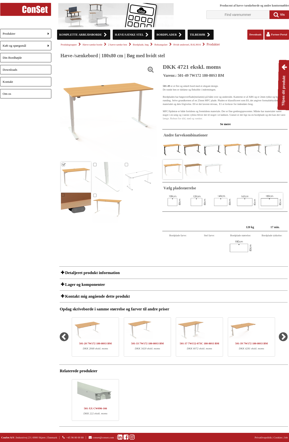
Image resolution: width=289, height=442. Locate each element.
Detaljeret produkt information (92, 272)
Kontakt (8, 81)
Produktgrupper (69, 44)
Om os (7, 94)
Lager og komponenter (84, 284)
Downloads (10, 69)
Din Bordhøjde (12, 57)
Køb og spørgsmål (27, 47)
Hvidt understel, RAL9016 (187, 44)
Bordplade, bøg (141, 44)
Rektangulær (160, 44)
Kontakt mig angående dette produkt (97, 296)
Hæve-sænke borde (92, 44)
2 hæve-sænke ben (117, 44)
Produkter (27, 35)
